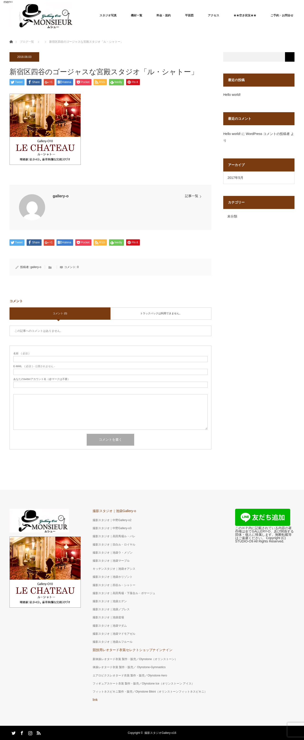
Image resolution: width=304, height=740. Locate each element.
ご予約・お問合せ (282, 15)
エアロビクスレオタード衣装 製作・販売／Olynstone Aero (130, 675)
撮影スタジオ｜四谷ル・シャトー (114, 585)
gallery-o (61, 196)
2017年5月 (235, 178)
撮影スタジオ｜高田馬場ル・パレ (114, 536)
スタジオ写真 (108, 15)
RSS (38, 732)
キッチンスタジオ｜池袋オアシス (114, 568)
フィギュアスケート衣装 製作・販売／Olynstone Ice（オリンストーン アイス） (143, 683)
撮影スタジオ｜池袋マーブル (111, 560)
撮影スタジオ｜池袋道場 (108, 617)
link (95, 700)
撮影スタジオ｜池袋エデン (110, 601)
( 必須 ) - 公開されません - (34, 366)
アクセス (213, 15)
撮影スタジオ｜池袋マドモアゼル (114, 633)
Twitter (13, 732)
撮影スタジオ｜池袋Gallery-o (114, 511)
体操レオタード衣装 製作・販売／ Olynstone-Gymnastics (129, 667)
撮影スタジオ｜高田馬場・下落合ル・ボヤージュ (124, 593)
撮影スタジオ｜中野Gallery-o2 (112, 520)
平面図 (189, 15)
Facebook (21, 732)
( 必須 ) (21, 353)
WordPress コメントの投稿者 (268, 134)
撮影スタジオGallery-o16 (160, 733)
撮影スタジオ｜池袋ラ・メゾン (113, 552)
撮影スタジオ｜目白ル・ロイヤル (114, 544)
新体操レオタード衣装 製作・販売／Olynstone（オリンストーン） (135, 659)
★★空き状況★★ (244, 15)
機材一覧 (136, 15)
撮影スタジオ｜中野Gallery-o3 (112, 528)
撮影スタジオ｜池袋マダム (110, 625)
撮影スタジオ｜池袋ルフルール (113, 641)
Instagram (29, 732)
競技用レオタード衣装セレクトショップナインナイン (132, 650)
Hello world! (232, 95)
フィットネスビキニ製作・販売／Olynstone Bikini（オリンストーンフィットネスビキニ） (150, 691)
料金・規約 (164, 15)
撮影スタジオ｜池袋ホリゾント (113, 576)
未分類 (232, 216)
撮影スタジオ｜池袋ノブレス (111, 609)
